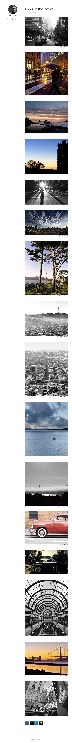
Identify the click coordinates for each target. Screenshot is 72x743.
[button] (27, 723)
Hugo (39, 739)
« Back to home (30, 4)
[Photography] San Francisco (39, 9)
